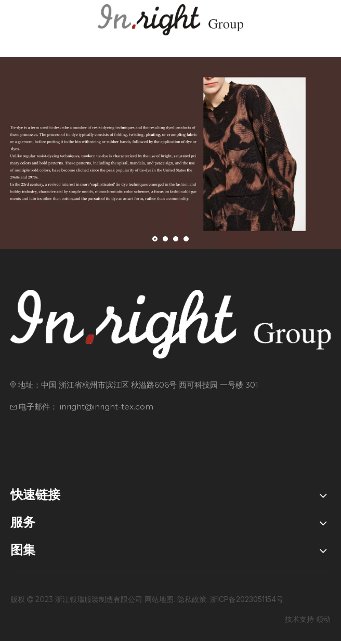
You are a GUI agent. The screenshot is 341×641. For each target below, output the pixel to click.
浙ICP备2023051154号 (246, 599)
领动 (323, 618)
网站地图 (159, 599)
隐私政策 (191, 599)
